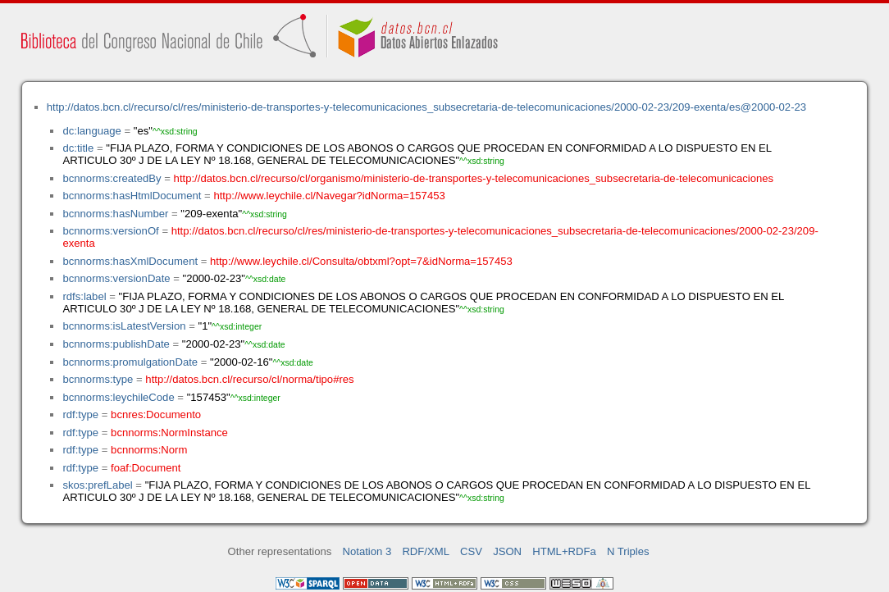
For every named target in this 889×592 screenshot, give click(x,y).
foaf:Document (145, 468)
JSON (507, 551)
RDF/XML (425, 551)
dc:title (77, 148)
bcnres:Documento (156, 414)
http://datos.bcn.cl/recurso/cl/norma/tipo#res (249, 379)
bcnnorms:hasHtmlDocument (131, 195)
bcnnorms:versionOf (110, 231)
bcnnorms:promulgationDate (130, 362)
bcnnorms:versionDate (116, 278)
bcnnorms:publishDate (115, 344)
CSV (471, 551)
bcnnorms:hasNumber (115, 213)
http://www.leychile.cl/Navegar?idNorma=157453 (328, 195)
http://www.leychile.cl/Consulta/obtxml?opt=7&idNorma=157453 (361, 261)
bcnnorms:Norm (149, 450)
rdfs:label (84, 296)
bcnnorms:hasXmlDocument (130, 261)
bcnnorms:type (97, 379)
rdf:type (80, 414)
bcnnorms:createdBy (111, 178)
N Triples (628, 551)
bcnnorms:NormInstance (169, 432)
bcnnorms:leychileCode (118, 397)
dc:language (91, 131)
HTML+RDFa (564, 551)
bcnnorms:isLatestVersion (123, 326)
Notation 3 (367, 551)
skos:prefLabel (97, 485)
